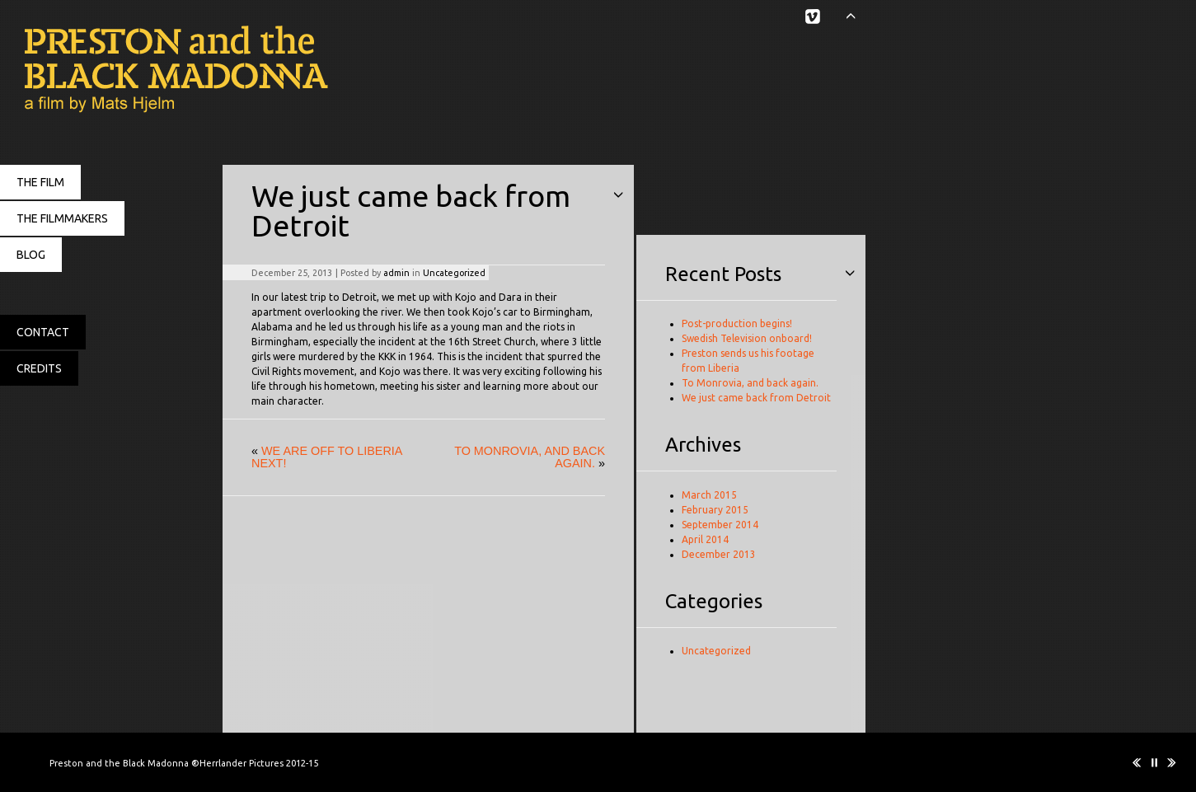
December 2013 (719, 554)
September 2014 (720, 524)
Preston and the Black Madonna (165, 70)
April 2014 (705, 539)
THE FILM (40, 182)
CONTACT (42, 332)
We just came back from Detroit (756, 397)
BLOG (30, 254)
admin (396, 273)
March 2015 (709, 495)
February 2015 (715, 509)
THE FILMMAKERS (62, 218)
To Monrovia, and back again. (529, 456)
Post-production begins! (737, 323)
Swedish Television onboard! (747, 338)
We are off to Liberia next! (326, 456)
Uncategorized (454, 273)
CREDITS (39, 368)
